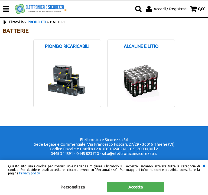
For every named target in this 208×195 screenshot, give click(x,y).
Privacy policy (29, 173)
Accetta (135, 187)
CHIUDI (203, 165)
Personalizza (72, 187)
